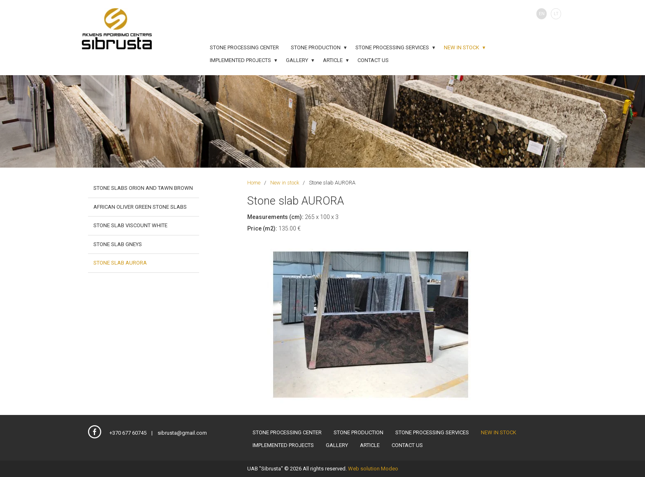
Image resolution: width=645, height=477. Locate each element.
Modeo (389, 468)
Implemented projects (240, 60)
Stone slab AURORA (120, 263)
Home (253, 183)
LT (556, 13)
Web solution (364, 468)
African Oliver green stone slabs (140, 207)
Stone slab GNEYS (117, 244)
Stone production (316, 47)
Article (333, 60)
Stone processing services (392, 47)
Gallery (297, 60)
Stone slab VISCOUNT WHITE (130, 225)
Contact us (373, 60)
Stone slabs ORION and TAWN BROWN (143, 188)
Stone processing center (244, 47)
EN (542, 13)
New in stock (461, 47)
